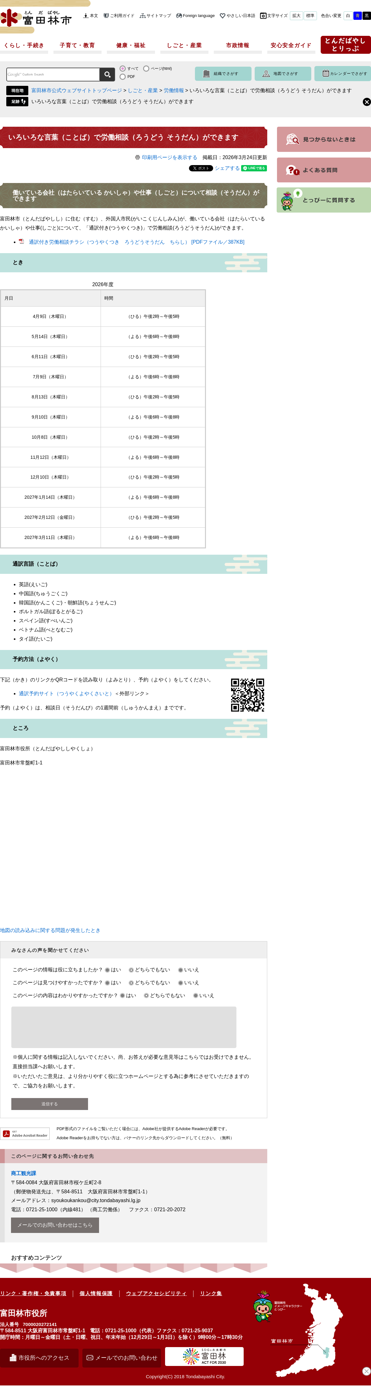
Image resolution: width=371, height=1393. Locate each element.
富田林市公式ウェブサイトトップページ (76, 90)
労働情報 (174, 90)
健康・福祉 (131, 45)
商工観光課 (23, 1181)
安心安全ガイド (291, 45)
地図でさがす (286, 73)
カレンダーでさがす (349, 73)
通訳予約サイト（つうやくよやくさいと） (66, 693)
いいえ (191, 969)
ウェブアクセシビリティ (156, 1301)
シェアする (227, 168)
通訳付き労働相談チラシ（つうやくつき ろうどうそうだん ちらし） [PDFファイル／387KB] (136, 242)
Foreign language (199, 15)
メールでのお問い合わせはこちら (55, 1232)
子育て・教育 (77, 45)
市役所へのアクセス (44, 1365)
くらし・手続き (24, 45)
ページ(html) (161, 68)
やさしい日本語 (241, 15)
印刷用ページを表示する (169, 157)
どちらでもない (152, 969)
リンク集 (211, 1301)
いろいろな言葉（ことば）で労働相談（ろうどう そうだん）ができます (112, 101)
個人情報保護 (96, 1301)
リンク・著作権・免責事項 (33, 1301)
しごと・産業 (184, 45)
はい (116, 969)
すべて (133, 68)
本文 (94, 15)
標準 (310, 15)
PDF (131, 77)
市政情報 (238, 45)
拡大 (296, 15)
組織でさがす (226, 73)
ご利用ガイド (122, 15)
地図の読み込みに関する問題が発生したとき (50, 930)
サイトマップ (159, 15)
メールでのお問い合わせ (126, 1365)
